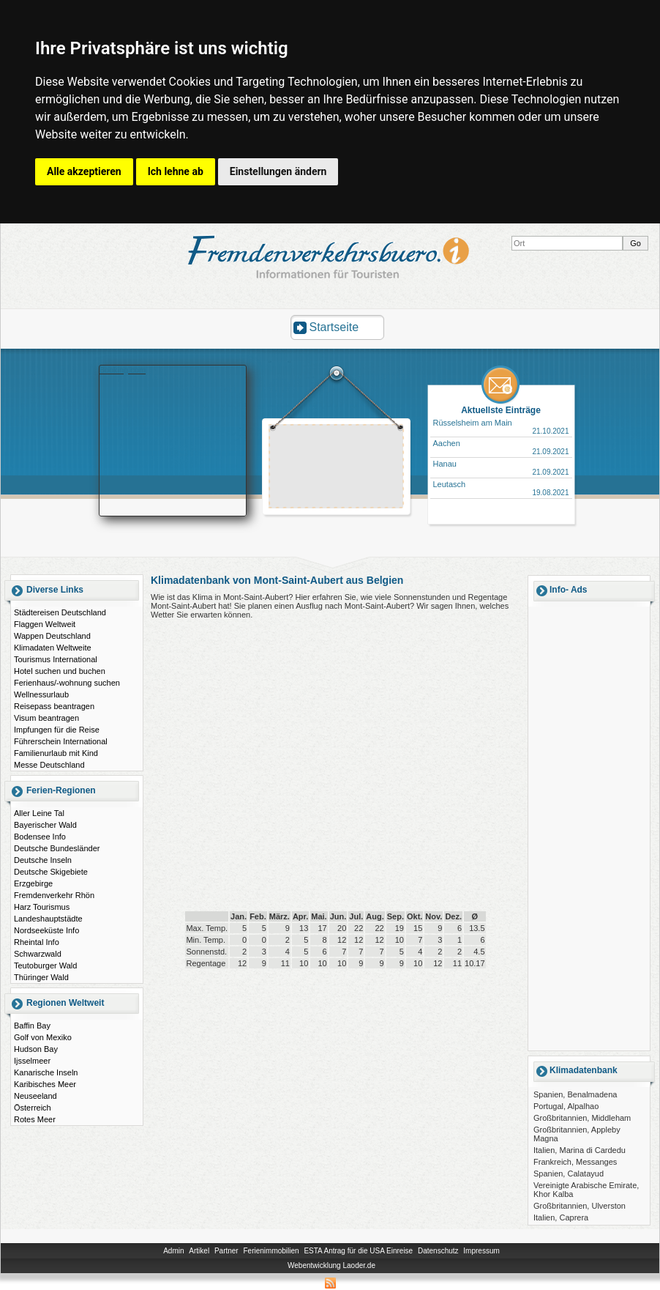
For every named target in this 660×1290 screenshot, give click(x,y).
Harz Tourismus (42, 906)
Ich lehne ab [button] (175, 171)
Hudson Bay (36, 1049)
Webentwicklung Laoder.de (331, 1265)
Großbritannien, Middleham (582, 1117)
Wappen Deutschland (52, 635)
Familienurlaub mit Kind (56, 753)
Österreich (32, 1107)
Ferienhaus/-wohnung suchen (67, 682)
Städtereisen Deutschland (60, 612)
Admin (173, 1251)
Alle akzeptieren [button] (84, 171)
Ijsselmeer (32, 1060)
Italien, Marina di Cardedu (579, 1150)
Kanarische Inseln (46, 1072)
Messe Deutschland (49, 764)
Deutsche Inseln (43, 860)
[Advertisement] (336, 468)
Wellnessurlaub (41, 694)
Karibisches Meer (45, 1084)
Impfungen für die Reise (57, 729)
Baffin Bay (32, 1025)
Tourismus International (55, 659)
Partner (226, 1251)
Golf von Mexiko (43, 1037)
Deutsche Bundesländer (57, 848)
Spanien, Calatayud (568, 1173)
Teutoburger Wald (45, 965)
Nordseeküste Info (46, 930)
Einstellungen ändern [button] (278, 171)
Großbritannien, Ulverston (579, 1205)
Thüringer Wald (41, 977)
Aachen (446, 443)
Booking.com (123, 370)
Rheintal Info (36, 942)
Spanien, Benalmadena (575, 1094)
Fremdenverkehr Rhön (54, 895)
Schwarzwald (37, 953)
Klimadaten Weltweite (52, 647)
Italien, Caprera (560, 1217)
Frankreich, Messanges (575, 1161)
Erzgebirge (33, 883)
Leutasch (449, 484)
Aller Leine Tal (39, 813)
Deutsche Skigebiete (51, 871)
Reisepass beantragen (54, 706)
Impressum (481, 1251)
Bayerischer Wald (45, 824)
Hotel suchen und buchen (59, 671)
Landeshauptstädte (48, 918)
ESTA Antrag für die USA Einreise (358, 1251)
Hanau (445, 463)
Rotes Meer (35, 1119)
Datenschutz (438, 1251)
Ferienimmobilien (271, 1251)
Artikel (199, 1251)
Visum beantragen (46, 717)
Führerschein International (61, 741)
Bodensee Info (40, 836)
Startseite (334, 327)
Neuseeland (35, 1095)
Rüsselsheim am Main (472, 422)
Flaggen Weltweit (44, 624)
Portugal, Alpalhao (566, 1106)
